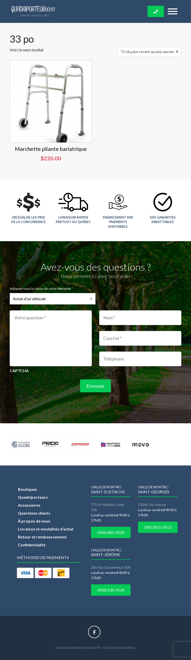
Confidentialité (32, 544)
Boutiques (27, 489)
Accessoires (29, 505)
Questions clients (34, 513)
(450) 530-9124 (110, 590)
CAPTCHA (19, 370)
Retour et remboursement (42, 536)
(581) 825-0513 (157, 527)
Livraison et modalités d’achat (46, 529)
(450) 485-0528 (110, 532)
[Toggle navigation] (172, 11)
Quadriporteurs (33, 497)
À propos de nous (34, 521)
